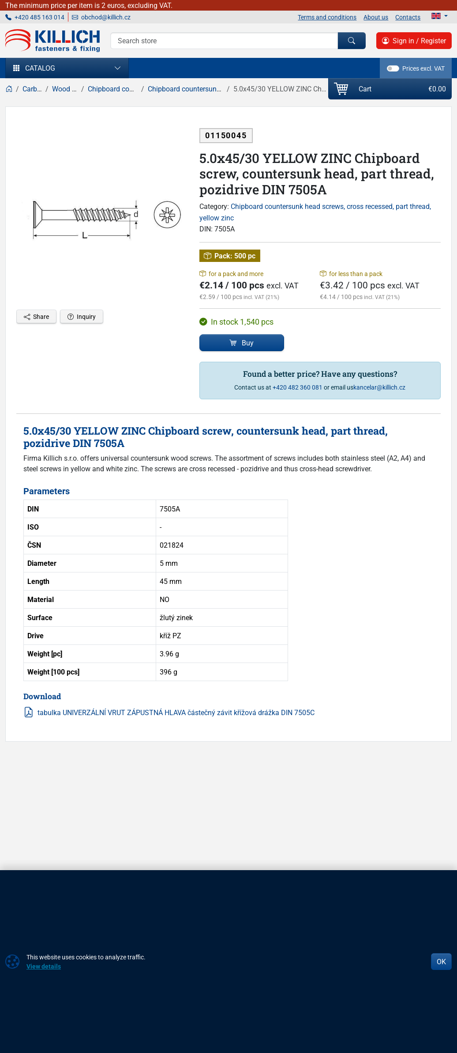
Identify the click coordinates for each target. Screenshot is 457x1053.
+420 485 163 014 (34, 17)
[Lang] (439, 15)
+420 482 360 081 (297, 387)
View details (43, 966)
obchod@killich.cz (101, 17)
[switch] (393, 68)
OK (441, 961)
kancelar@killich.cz (379, 387)
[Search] (224, 40)
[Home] (8, 88)
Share (36, 316)
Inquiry (81, 316)
